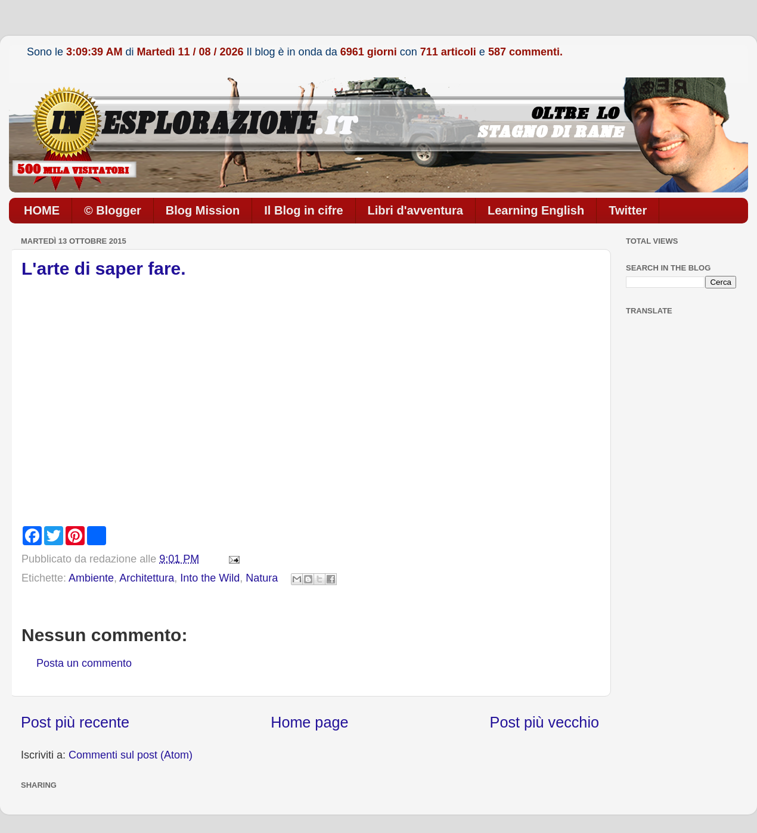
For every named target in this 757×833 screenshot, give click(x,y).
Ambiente (91, 578)
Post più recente (75, 722)
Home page (309, 722)
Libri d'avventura (415, 210)
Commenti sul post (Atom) (131, 755)
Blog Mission (203, 210)
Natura (262, 578)
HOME (42, 210)
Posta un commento (84, 663)
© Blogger (112, 210)
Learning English (536, 210)
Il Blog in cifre (303, 210)
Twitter (628, 210)
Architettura (146, 578)
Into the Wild (210, 578)
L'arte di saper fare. (103, 268)
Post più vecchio (544, 722)
